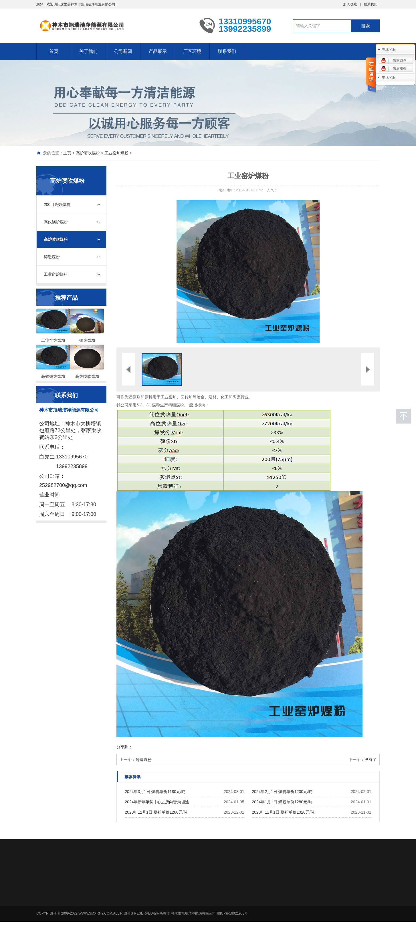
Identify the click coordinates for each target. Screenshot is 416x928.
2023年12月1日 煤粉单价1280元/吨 (156, 812)
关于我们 (88, 51)
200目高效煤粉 (57, 204)
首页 (53, 51)
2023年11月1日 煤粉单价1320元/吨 (283, 812)
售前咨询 (400, 60)
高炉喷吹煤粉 (88, 153)
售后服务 (400, 68)
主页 (67, 153)
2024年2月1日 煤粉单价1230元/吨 (282, 791)
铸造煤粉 (52, 257)
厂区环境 (192, 51)
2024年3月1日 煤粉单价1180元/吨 (155, 791)
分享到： (124, 747)
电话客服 (389, 77)
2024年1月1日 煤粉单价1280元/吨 (282, 802)
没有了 (371, 759)
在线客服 (389, 49)
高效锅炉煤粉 (56, 222)
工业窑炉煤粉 (116, 153)
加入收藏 (350, 4)
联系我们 (370, 4)
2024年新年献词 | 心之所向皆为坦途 (157, 802)
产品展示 (157, 51)
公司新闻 (123, 51)
